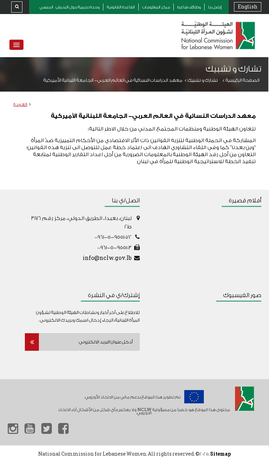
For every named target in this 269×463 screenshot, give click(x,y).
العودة (20, 104)
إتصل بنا (215, 7)
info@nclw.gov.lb (107, 258)
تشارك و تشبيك (203, 80)
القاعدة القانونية (121, 7)
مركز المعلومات (156, 7)
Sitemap (220, 454)
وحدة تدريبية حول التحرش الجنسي (69, 7)
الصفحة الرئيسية (243, 80)
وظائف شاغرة (189, 7)
